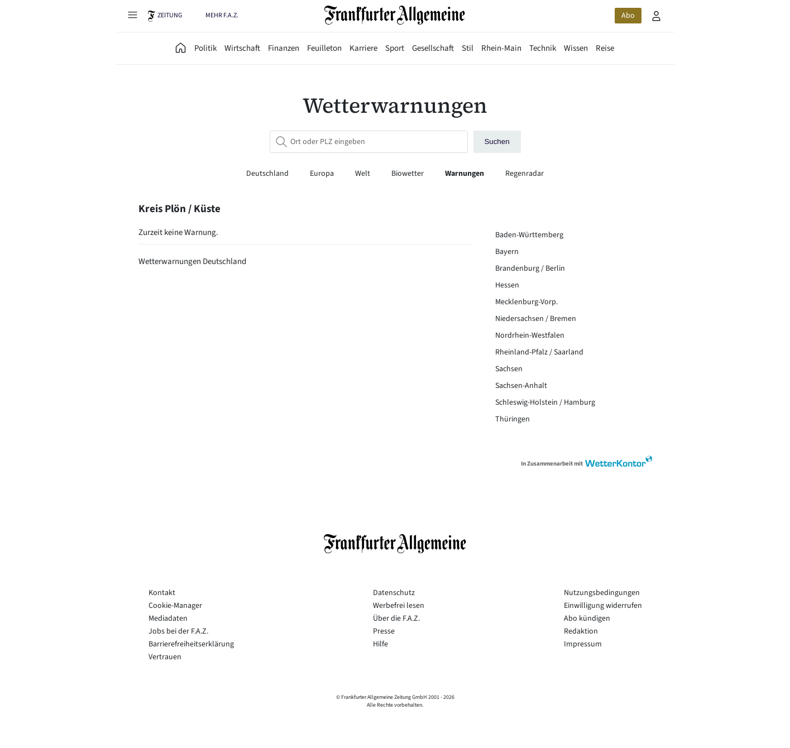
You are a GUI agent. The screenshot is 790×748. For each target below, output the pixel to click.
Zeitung (169, 15)
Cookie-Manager (175, 605)
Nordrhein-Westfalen (529, 335)
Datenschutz (394, 592)
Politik (205, 48)
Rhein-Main (501, 48)
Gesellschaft (433, 48)
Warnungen (465, 173)
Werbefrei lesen (398, 605)
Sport (394, 48)
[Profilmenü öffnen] (656, 15)
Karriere (363, 48)
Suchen (496, 141)
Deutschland (268, 173)
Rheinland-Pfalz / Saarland (539, 352)
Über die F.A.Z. (396, 618)
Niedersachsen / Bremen (535, 318)
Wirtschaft (242, 48)
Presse (384, 631)
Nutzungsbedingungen (602, 592)
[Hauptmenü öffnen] (132, 14)
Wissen (576, 48)
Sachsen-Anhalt (521, 385)
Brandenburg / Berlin (530, 268)
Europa (323, 173)
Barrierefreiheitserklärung (191, 644)
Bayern (507, 251)
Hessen (507, 285)
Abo (628, 15)
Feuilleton (324, 48)
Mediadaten (168, 618)
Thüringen (512, 419)
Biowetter (408, 173)
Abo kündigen (587, 618)
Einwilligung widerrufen (603, 605)
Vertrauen (165, 657)
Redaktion (581, 631)
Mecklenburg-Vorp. (526, 302)
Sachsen (509, 369)
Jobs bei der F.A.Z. (178, 631)
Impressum (583, 644)
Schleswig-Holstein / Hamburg (545, 402)
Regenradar (524, 173)
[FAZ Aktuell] (180, 48)
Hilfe (380, 644)
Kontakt (162, 592)
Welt (363, 173)
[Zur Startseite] (395, 15)
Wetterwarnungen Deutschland (192, 261)
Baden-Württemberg (529, 235)
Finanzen (283, 48)
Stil (467, 48)
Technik (542, 48)
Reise (605, 48)
